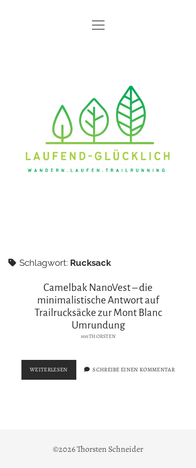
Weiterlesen (53, 371)
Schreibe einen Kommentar (134, 369)
